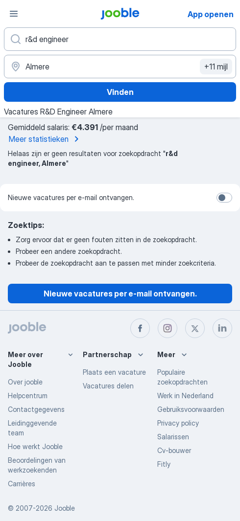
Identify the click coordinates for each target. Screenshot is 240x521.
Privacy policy (178, 423)
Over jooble (25, 382)
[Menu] (14, 13)
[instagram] (167, 328)
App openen (211, 14)
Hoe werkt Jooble (35, 446)
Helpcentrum (28, 395)
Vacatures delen (108, 386)
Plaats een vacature (114, 372)
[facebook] (140, 328)
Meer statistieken (45, 139)
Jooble (64, 508)
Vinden (120, 92)
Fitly (163, 464)
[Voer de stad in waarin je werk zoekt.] (120, 66)
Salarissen (173, 436)
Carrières (21, 483)
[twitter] (195, 328)
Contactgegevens (36, 409)
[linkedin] (222, 328)
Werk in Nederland (185, 395)
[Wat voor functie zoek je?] (120, 39)
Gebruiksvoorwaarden (190, 409)
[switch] (224, 198)
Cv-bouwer (174, 450)
